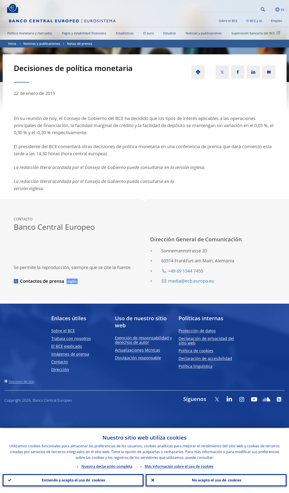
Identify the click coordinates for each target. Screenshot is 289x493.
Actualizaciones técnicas (137, 350)
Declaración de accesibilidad (205, 358)
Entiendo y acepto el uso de (73, 479)
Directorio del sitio (21, 381)
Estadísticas (125, 33)
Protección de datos (197, 330)
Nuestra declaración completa (106, 465)
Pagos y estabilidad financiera (84, 33)
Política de (196, 350)
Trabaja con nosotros (71, 338)
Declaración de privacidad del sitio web (206, 341)
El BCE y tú (254, 21)
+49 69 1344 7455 (185, 271)
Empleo (276, 21)
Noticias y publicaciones (204, 33)
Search (263, 9)
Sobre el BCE (228, 21)
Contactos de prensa (42, 281)
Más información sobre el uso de (179, 465)
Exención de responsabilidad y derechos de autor (143, 340)
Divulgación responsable (138, 357)
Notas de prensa (79, 43)
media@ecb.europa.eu (191, 281)
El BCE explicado (66, 346)
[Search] (237, 9)
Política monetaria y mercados (29, 33)
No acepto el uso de (216, 479)
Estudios (169, 33)
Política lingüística (195, 366)
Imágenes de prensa (70, 354)
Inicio (12, 43)
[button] (271, 9)
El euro (148, 33)
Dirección (60, 369)
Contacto (59, 361)
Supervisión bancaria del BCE (256, 33)
